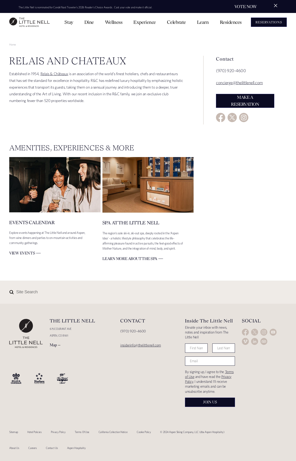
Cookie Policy (144, 432)
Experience (144, 22)
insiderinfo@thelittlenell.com (140, 345)
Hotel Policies (34, 432)
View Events (22, 253)
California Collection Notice (113, 432)
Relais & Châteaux (54, 73)
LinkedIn (254, 341)
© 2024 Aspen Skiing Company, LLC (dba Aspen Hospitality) (192, 432)
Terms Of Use (82, 432)
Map (53, 345)
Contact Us (52, 448)
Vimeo (245, 341)
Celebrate (176, 22)
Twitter (232, 117)
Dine (89, 22)
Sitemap (13, 432)
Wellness (113, 22)
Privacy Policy (58, 432)
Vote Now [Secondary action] (245, 6)
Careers (32, 448)
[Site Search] (127, 292)
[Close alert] (276, 5)
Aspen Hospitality (76, 448)
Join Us (210, 402)
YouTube (273, 332)
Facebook (220, 117)
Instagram (243, 117)
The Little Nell (29, 22)
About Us (14, 448)
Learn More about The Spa (129, 258)
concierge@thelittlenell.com (239, 82)
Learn (203, 22)
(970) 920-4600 (133, 331)
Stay (69, 22)
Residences (231, 22)
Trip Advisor (263, 341)
